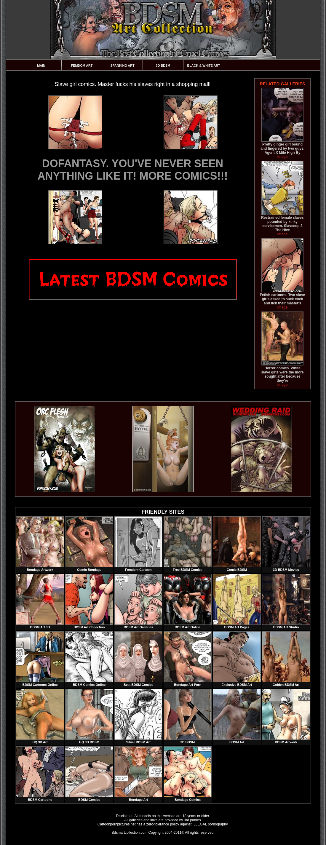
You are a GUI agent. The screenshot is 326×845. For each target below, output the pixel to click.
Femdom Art (82, 65)
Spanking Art (123, 65)
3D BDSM (163, 65)
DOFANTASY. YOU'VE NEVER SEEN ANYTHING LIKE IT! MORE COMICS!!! (133, 169)
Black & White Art (203, 65)
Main (41, 65)
